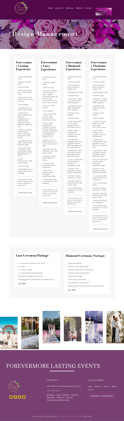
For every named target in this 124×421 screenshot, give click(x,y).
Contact (90, 390)
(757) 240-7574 (53, 390)
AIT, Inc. (88, 416)
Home (90, 386)
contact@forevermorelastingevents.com (64, 386)
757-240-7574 (104, 11)
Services (106, 386)
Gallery (114, 386)
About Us (98, 386)
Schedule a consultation (101, 396)
